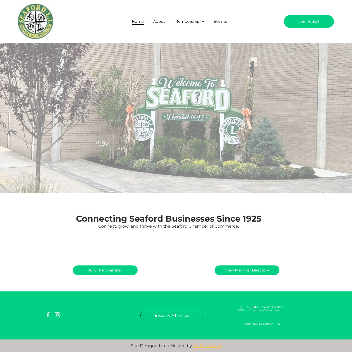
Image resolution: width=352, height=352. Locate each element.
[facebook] (48, 315)
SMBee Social (207, 345)
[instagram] (57, 315)
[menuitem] (138, 21)
